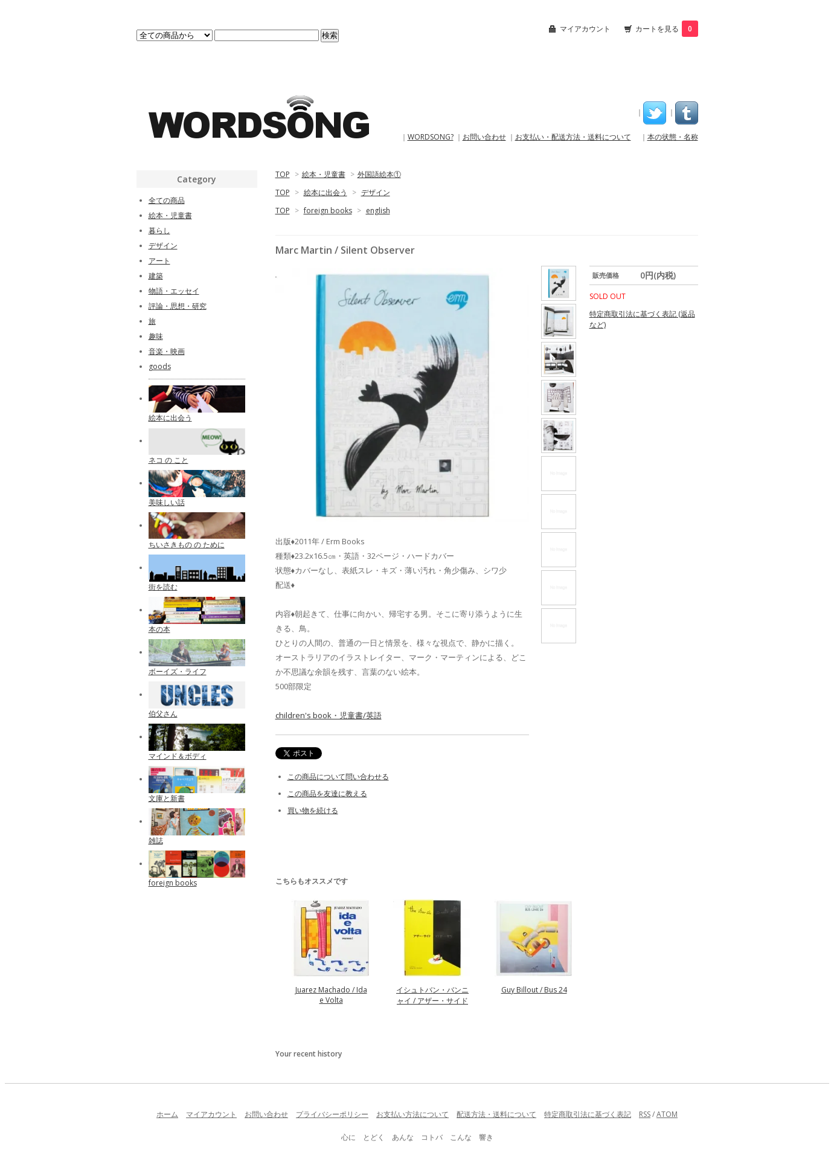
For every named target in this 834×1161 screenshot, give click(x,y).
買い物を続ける (312, 810)
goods (160, 366)
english (378, 210)
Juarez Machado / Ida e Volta (331, 995)
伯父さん (163, 714)
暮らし (159, 230)
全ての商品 (167, 200)
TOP (282, 174)
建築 (156, 276)
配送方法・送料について (496, 1114)
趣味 (156, 336)
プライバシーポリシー (332, 1114)
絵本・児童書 (323, 174)
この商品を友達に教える (327, 793)
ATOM (667, 1114)
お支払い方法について (412, 1114)
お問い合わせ (484, 137)
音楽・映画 (167, 351)
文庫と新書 (167, 798)
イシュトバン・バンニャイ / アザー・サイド (432, 995)
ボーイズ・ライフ (178, 671)
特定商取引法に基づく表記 (587, 1114)
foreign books (328, 210)
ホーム (167, 1114)
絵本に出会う (325, 192)
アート (159, 261)
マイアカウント (585, 29)
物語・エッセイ (174, 291)
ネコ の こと (168, 460)
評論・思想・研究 (178, 306)
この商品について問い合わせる (338, 776)
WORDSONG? (431, 137)
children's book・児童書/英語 (328, 715)
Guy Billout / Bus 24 (534, 990)
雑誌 (156, 840)
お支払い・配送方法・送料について (573, 137)
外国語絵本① (379, 174)
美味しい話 (167, 502)
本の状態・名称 (672, 137)
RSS (644, 1114)
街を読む (163, 587)
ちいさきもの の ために (187, 544)
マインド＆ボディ (178, 756)
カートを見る (666, 29)
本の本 (159, 629)
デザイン (375, 192)
